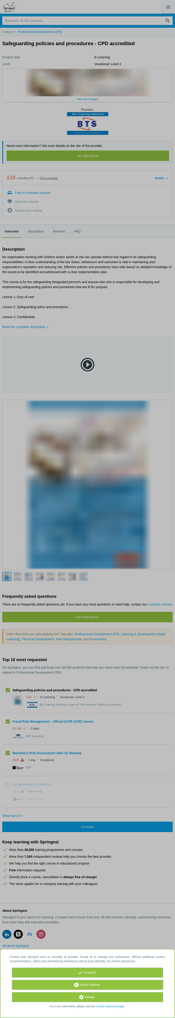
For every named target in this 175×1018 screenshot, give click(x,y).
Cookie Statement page (110, 1006)
